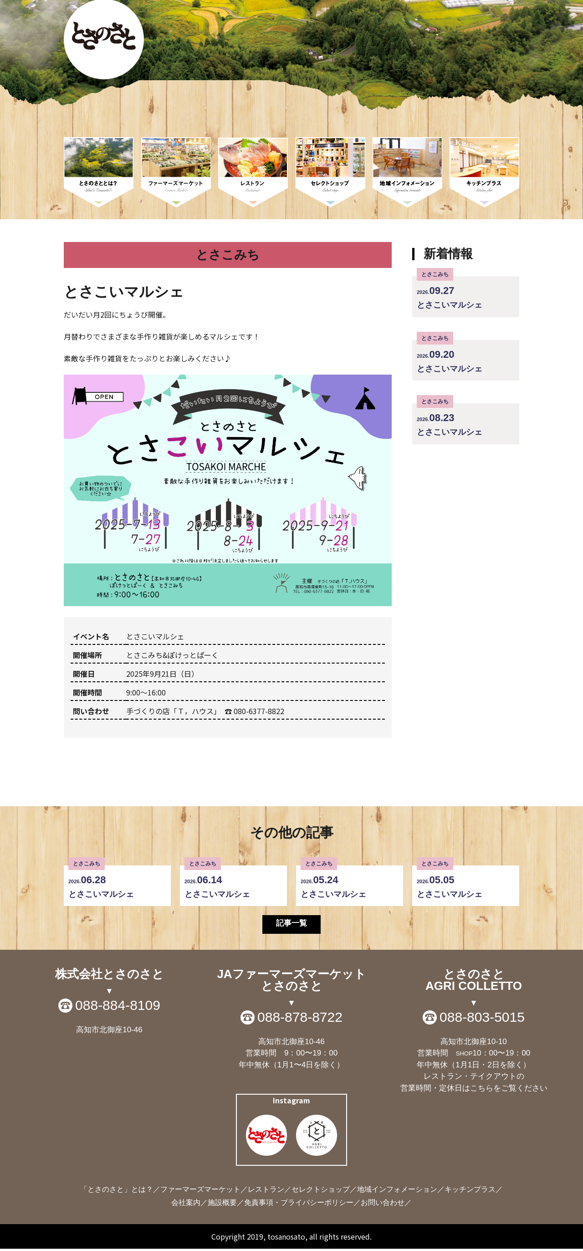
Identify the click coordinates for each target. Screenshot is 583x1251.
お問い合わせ (382, 1205)
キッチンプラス (470, 1191)
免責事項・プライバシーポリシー (298, 1205)
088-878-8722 (300, 1019)
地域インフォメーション (397, 1191)
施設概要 (222, 1205)
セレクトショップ (321, 1191)
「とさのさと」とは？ (116, 1191)
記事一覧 (291, 924)
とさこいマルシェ (466, 292)
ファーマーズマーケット (200, 1191)
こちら (481, 1090)
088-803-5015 (482, 1019)
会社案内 (185, 1205)
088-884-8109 (117, 1007)
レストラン (266, 1191)
